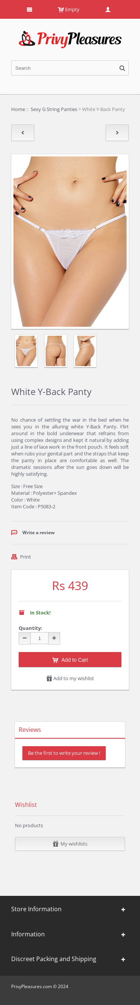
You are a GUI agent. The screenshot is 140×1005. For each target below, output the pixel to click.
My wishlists (70, 843)
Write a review (38, 532)
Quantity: (30, 628)
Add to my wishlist (70, 678)
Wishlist (26, 805)
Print (25, 556)
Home (18, 109)
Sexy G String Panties (54, 109)
